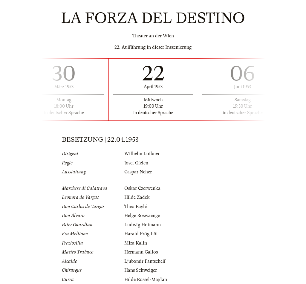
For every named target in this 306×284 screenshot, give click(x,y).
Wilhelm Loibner (142, 153)
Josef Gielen (136, 163)
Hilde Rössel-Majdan (145, 279)
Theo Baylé (135, 206)
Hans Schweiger (140, 270)
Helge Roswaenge (142, 215)
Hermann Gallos (141, 252)
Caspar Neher (138, 172)
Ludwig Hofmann (142, 224)
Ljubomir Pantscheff (145, 261)
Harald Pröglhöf (141, 233)
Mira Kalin (135, 243)
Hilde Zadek (137, 197)
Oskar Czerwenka (142, 188)
